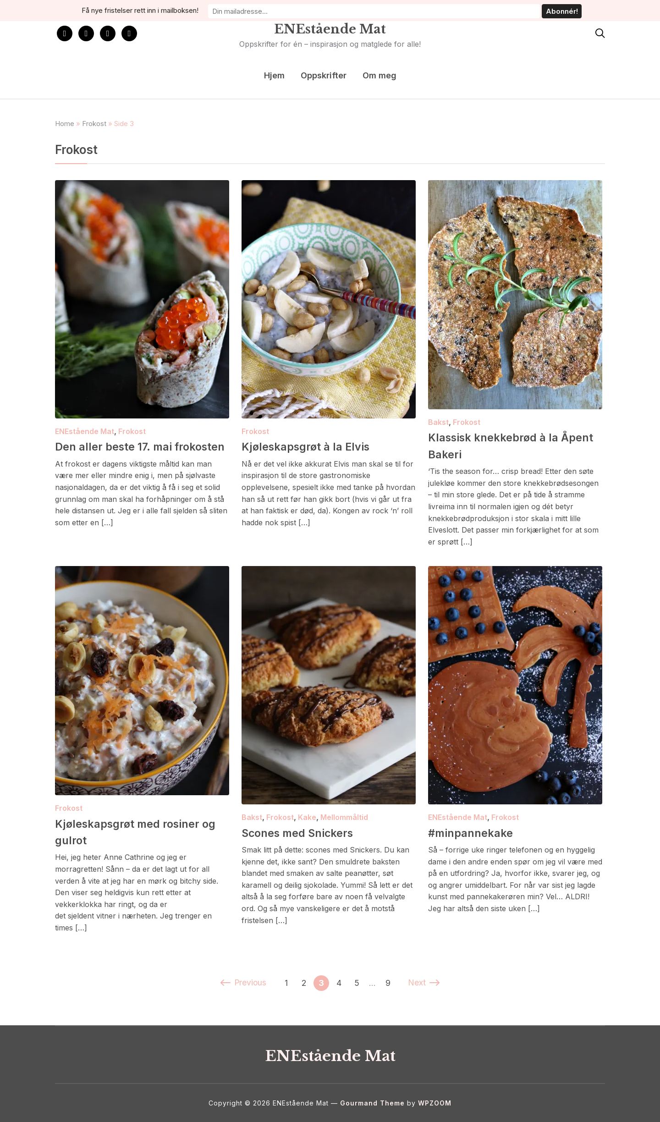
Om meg (379, 75)
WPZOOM (434, 1103)
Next (424, 982)
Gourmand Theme (372, 1103)
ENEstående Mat (330, 27)
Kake (307, 817)
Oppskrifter (323, 75)
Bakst (438, 422)
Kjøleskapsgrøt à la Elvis (318, 446)
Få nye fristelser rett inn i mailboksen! (250, 10)
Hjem (274, 75)
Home (64, 123)
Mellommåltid (344, 817)
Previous (243, 982)
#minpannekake (477, 832)
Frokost (94, 123)
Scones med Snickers (308, 832)
